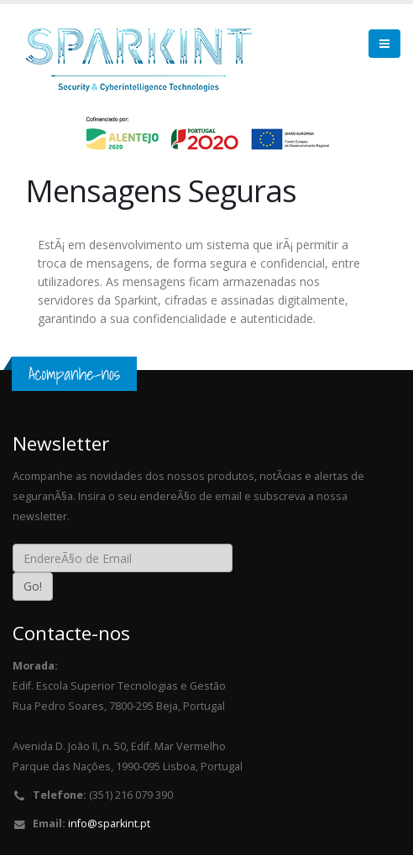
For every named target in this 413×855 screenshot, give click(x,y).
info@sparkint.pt (109, 823)
